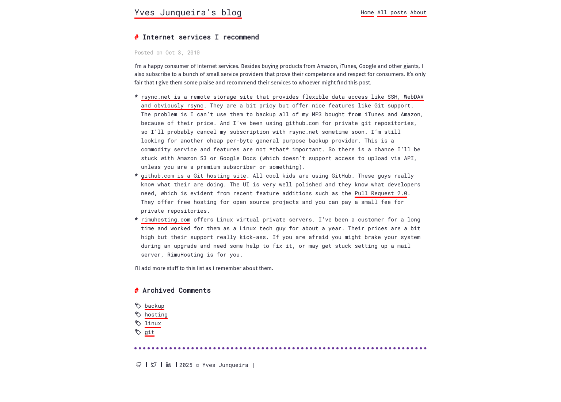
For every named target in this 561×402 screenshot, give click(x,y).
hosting (156, 314)
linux (153, 323)
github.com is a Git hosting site (193, 175)
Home (367, 12)
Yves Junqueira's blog (188, 12)
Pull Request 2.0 (381, 193)
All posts (392, 12)
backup (154, 305)
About (418, 12)
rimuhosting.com (165, 219)
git (149, 331)
